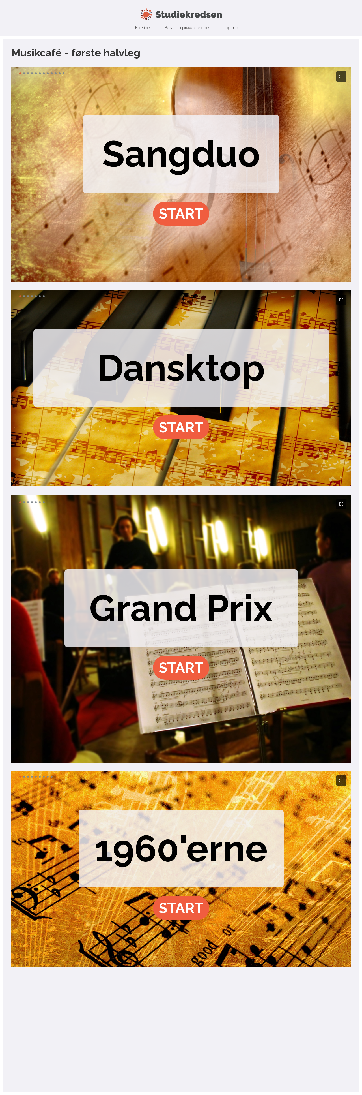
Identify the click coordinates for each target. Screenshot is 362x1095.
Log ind (230, 27)
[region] (181, 174)
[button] (181, 214)
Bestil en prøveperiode (186, 27)
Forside (142, 27)
